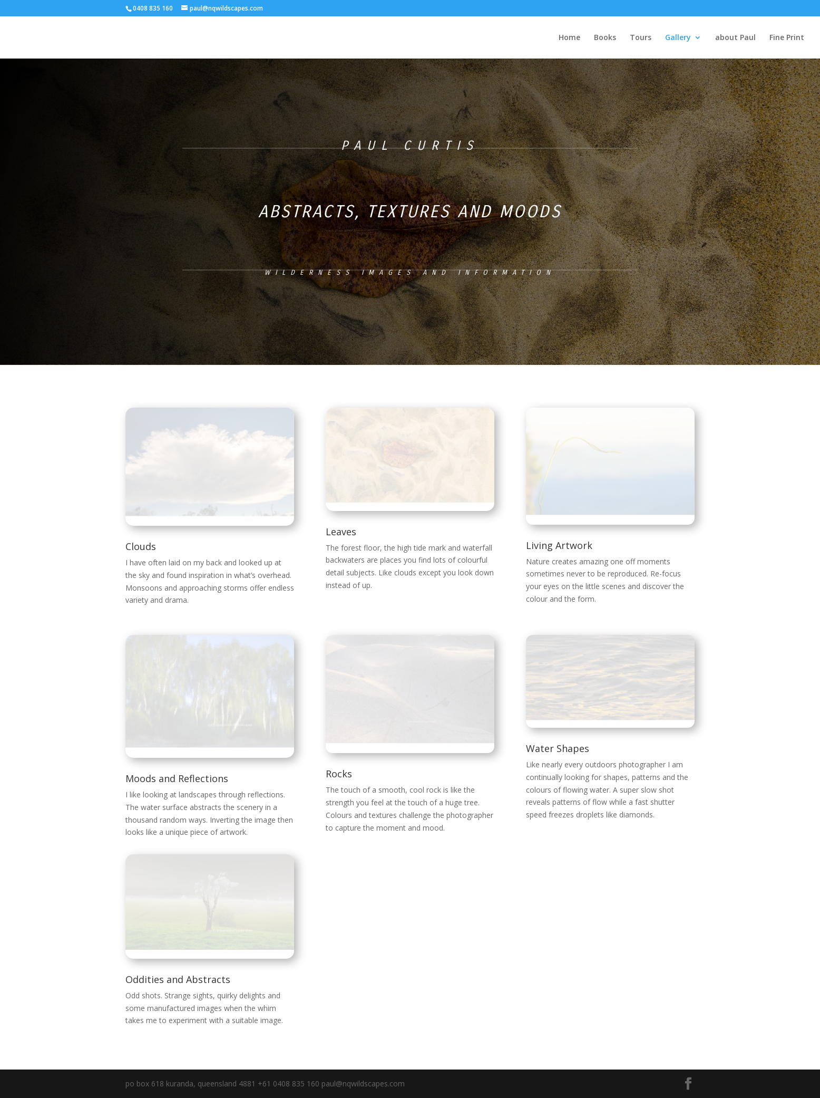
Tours (640, 38)
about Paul (735, 38)
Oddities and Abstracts (177, 979)
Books (605, 38)
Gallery (678, 38)
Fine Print (786, 38)
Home (569, 38)
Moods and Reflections (176, 778)
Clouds (140, 546)
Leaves (341, 531)
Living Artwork (559, 545)
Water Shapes (557, 748)
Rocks (339, 773)
